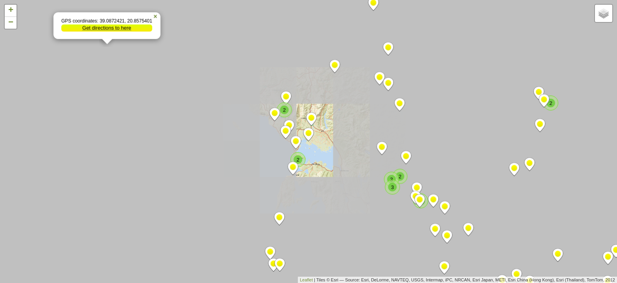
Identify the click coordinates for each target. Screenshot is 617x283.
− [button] (10, 23)
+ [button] (10, 11)
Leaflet (306, 279)
